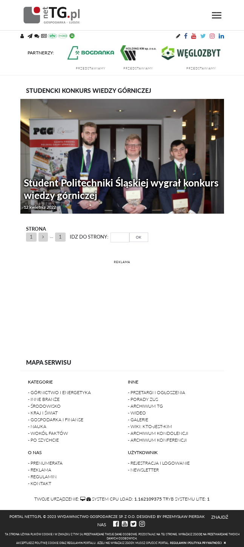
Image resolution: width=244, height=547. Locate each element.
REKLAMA (122, 262)
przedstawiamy (94, 68)
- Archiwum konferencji (157, 440)
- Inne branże (44, 399)
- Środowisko (44, 406)
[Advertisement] (122, 303)
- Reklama (39, 470)
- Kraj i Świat (43, 413)
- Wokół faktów (48, 433)
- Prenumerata (45, 463)
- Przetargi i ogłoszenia (156, 392)
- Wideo (137, 413)
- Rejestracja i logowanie (159, 463)
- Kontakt (39, 483)
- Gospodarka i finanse (55, 419)
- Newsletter (143, 470)
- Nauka (37, 426)
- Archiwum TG (145, 406)
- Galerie (138, 419)
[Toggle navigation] (216, 15)
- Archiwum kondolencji (158, 433)
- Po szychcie (43, 440)
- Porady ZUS (143, 399)
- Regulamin (42, 476)
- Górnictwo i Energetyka (59, 392)
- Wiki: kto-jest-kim (150, 426)
